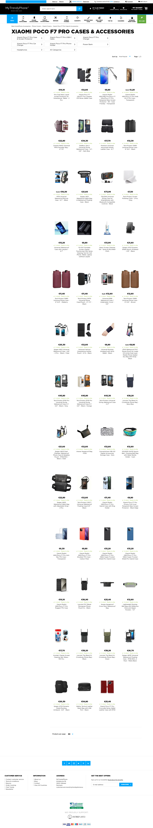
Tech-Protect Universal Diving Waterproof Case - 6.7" (107, 402)
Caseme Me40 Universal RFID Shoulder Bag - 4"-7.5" (61, 147)
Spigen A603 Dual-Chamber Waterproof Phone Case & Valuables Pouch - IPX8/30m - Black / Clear (61, 455)
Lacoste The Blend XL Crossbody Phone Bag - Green (107, 657)
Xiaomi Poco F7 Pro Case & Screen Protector (27, 38)
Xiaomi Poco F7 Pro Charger (91, 38)
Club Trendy (10, 787)
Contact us (117, 1)
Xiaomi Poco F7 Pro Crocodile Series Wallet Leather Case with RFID (107, 708)
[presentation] (61, 8)
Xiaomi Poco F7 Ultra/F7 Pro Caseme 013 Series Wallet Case (84, 96)
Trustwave (129, 1)
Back (13, 26)
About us (54, 1)
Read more (86, 1)
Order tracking (11, 785)
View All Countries (40, 785)
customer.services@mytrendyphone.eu (69, 787)
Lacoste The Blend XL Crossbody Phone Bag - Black (84, 657)
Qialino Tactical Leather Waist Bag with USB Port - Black (84, 708)
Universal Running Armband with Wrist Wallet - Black (107, 351)
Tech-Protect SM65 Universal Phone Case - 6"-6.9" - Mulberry (61, 300)
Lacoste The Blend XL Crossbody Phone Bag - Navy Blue (130, 402)
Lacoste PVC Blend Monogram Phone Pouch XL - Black (84, 606)
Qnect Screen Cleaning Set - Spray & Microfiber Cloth (107, 249)
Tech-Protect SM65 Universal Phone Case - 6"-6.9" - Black (130, 147)
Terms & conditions (12, 781)
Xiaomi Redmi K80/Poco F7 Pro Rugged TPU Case (61, 606)
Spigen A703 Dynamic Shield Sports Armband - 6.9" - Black (130, 249)
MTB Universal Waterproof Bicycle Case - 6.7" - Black (61, 198)
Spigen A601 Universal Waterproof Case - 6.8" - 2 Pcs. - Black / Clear (61, 351)
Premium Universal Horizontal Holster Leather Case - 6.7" (107, 147)
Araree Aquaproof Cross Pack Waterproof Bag (107, 606)
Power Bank (88, 44)
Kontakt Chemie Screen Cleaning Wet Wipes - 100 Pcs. (61, 657)
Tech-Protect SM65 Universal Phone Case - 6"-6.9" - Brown (130, 300)
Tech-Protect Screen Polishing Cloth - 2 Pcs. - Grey (130, 198)
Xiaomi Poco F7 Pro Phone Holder (60, 44)
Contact (37, 783)
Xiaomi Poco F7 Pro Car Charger (26, 44)
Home (17, 26)
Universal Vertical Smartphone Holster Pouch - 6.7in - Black (84, 351)
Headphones (22, 50)
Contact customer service (15, 779)
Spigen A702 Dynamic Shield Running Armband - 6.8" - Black (61, 708)
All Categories (55, 50)
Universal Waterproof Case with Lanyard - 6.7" (61, 249)
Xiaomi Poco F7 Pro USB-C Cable (61, 38)
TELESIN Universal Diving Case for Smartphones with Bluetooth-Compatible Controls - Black (107, 200)
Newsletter (9, 789)
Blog (36, 781)
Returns (61, 1)
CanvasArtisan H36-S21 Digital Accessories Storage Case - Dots (107, 453)
